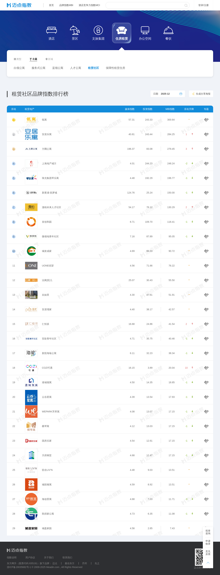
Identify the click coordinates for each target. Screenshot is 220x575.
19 (13, 382)
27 (13, 499)
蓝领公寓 (57, 67)
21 (13, 411)
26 (13, 484)
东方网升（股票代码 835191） (23, 563)
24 (13, 455)
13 (13, 294)
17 (13, 353)
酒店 (51, 32)
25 (13, 470)
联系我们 (67, 557)
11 (13, 265)
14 (13, 309)
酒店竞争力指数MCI (89, 5)
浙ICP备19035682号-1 (19, 567)
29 (13, 528)
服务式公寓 (38, 67)
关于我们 (49, 557)
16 (13, 338)
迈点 (54, 563)
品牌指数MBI (66, 5)
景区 (74, 32)
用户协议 (30, 557)
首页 (51, 5)
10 (13, 251)
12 (13, 280)
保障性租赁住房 (115, 67)
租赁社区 (93, 67)
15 (13, 324)
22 (13, 426)
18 (13, 367)
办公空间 (145, 32)
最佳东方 (69, 563)
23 (13, 440)
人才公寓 (75, 67)
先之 (97, 563)
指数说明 (11, 557)
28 (13, 513)
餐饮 (168, 32)
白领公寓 (19, 67)
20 (13, 397)
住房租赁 (122, 32)
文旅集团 (98, 32)
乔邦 (84, 563)
